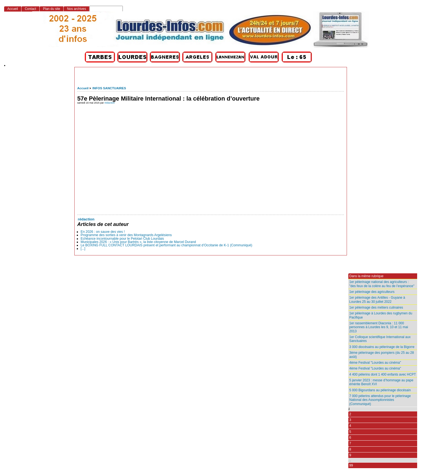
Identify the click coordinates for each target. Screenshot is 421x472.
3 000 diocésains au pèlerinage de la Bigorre (382, 347)
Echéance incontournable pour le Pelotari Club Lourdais (122, 239)
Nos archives (76, 9)
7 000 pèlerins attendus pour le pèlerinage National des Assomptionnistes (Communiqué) (380, 400)
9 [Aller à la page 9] (350, 455)
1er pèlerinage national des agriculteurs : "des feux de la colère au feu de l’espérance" (381, 284)
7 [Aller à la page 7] (350, 443)
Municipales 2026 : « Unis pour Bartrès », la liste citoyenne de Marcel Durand (138, 242)
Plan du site (51, 9)
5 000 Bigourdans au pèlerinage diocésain (380, 390)
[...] (83, 248)
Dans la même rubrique (366, 276)
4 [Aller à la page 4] (350, 426)
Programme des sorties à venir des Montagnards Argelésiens (126, 235)
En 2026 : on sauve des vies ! (103, 232)
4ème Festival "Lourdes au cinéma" (375, 363)
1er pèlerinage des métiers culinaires (376, 307)
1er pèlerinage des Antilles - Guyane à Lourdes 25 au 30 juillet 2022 (377, 299)
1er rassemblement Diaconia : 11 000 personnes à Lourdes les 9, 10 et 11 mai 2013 (378, 327)
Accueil (83, 88)
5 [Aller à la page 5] (350, 432)
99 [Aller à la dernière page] (351, 465)
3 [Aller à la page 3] (350, 420)
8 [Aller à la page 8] (350, 449)
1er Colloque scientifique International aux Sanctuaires (380, 339)
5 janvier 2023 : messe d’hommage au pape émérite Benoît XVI (381, 382)
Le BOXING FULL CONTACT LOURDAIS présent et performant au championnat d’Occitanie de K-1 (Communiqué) (166, 245)
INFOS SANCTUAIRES (109, 88)
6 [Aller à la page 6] (350, 437)
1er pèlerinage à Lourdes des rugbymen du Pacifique (380, 315)
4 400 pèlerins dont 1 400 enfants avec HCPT (382, 374)
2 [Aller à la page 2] (350, 414)
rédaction (110, 102)
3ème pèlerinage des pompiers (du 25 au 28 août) (381, 354)
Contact (30, 9)
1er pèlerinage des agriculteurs (372, 292)
